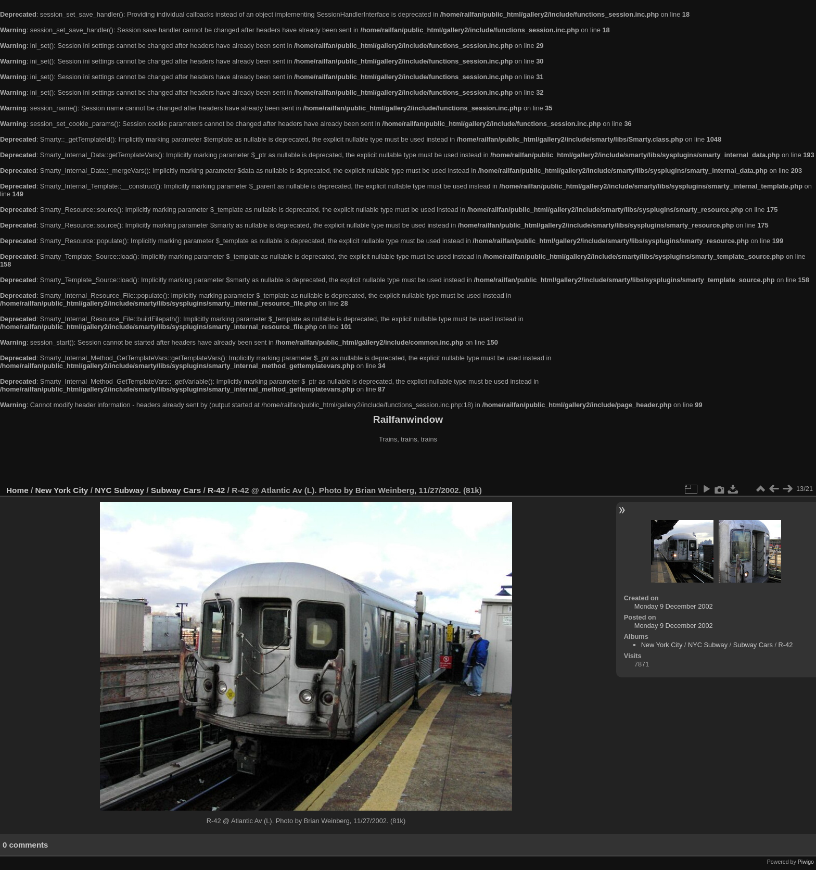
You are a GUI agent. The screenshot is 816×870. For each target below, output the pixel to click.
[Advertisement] (408, 465)
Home (17, 490)
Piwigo (806, 862)
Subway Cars (176, 490)
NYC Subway (119, 490)
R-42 (216, 490)
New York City (61, 490)
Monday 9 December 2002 (673, 606)
